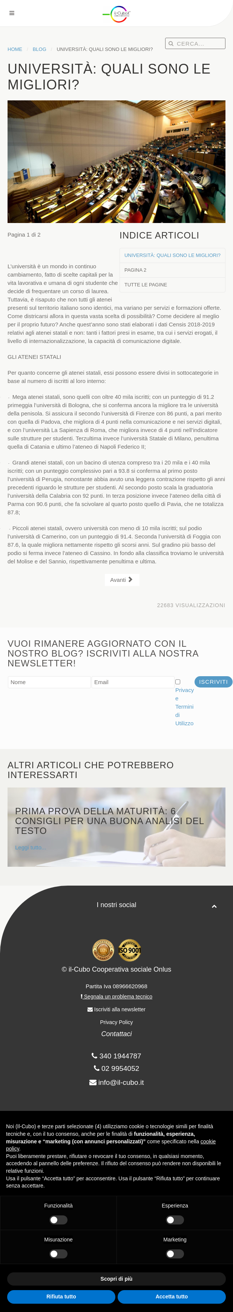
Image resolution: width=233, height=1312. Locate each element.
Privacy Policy (116, 1022)
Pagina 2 (135, 270)
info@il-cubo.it (121, 1082)
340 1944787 (116, 1056)
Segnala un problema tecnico (116, 997)
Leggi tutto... (116, 828)
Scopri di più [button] (117, 1279)
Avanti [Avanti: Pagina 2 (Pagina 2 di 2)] (121, 580)
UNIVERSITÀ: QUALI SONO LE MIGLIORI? (172, 255)
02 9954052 (116, 1068)
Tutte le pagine (145, 285)
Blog (39, 49)
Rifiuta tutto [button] (61, 1297)
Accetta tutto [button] (172, 1297)
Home (15, 49)
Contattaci (116, 1034)
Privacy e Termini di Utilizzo (184, 706)
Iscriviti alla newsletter (116, 1009)
